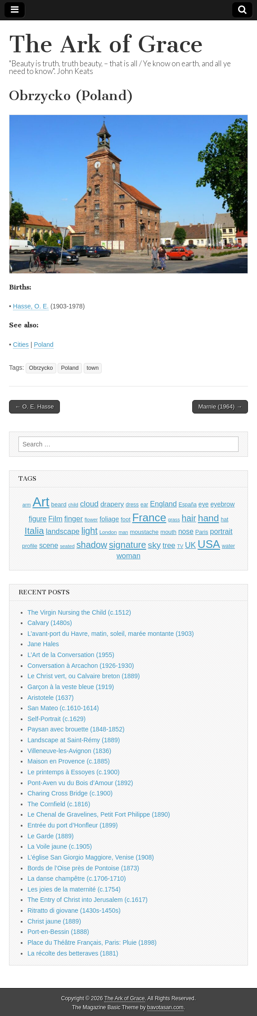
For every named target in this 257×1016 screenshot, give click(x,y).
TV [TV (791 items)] (180, 546)
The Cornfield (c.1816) (58, 804)
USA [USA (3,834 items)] (209, 544)
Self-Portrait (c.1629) (56, 718)
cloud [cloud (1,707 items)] (89, 503)
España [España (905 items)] (188, 504)
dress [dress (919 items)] (132, 504)
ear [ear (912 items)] (144, 504)
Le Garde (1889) (50, 836)
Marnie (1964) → (220, 406)
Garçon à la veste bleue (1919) (70, 686)
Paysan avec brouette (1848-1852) (76, 729)
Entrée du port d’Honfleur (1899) (72, 825)
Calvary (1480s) (49, 622)
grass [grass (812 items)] (174, 519)
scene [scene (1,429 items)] (48, 545)
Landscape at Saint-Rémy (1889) (73, 740)
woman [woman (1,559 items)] (128, 556)
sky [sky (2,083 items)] (154, 545)
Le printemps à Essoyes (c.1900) (73, 772)
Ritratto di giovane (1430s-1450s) (74, 910)
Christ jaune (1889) (54, 921)
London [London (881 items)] (108, 532)
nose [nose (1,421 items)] (186, 531)
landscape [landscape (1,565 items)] (63, 531)
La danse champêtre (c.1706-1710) (76, 878)
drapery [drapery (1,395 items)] (112, 504)
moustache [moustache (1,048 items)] (144, 532)
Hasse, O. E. (31, 306)
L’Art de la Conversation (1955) (70, 654)
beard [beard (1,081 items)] (59, 504)
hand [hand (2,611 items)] (208, 518)
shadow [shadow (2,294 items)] (92, 545)
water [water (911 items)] (228, 546)
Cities (21, 344)
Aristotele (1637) (50, 697)
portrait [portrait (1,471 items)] (221, 531)
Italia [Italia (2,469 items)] (34, 530)
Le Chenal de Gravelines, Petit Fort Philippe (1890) (98, 814)
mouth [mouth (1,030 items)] (168, 532)
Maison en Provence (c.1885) (68, 761)
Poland (44, 344)
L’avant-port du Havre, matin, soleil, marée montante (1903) (110, 633)
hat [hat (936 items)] (224, 519)
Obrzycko (41, 368)
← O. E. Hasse (34, 406)
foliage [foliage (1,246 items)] (109, 519)
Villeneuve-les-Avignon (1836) (69, 750)
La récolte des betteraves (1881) (72, 953)
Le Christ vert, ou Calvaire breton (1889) (83, 676)
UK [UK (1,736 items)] (190, 545)
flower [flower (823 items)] (91, 519)
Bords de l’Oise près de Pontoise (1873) (83, 868)
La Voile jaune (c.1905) (59, 846)
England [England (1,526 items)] (163, 504)
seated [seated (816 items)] (67, 546)
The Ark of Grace (106, 44)
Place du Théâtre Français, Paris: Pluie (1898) (92, 942)
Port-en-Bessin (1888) (58, 931)
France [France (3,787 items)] (149, 517)
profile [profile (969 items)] (29, 546)
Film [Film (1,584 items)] (55, 519)
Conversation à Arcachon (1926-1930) (80, 665)
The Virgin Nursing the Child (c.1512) (79, 612)
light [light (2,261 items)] (89, 531)
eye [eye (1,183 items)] (203, 504)
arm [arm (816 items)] (27, 504)
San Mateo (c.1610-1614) (63, 708)
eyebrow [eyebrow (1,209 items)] (222, 504)
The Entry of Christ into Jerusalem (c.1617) (87, 899)
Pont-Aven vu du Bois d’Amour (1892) (80, 782)
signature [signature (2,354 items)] (127, 545)
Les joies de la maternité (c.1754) (74, 889)
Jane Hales (43, 644)
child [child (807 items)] (73, 504)
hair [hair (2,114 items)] (189, 518)
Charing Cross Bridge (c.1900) (70, 793)
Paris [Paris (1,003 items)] (201, 532)
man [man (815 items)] (123, 532)
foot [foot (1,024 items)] (125, 519)
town (93, 368)
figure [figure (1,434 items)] (38, 519)
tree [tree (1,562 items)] (168, 545)
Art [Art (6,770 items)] (40, 501)
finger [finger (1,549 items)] (73, 519)
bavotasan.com (165, 1007)
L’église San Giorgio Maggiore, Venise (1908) (90, 857)
